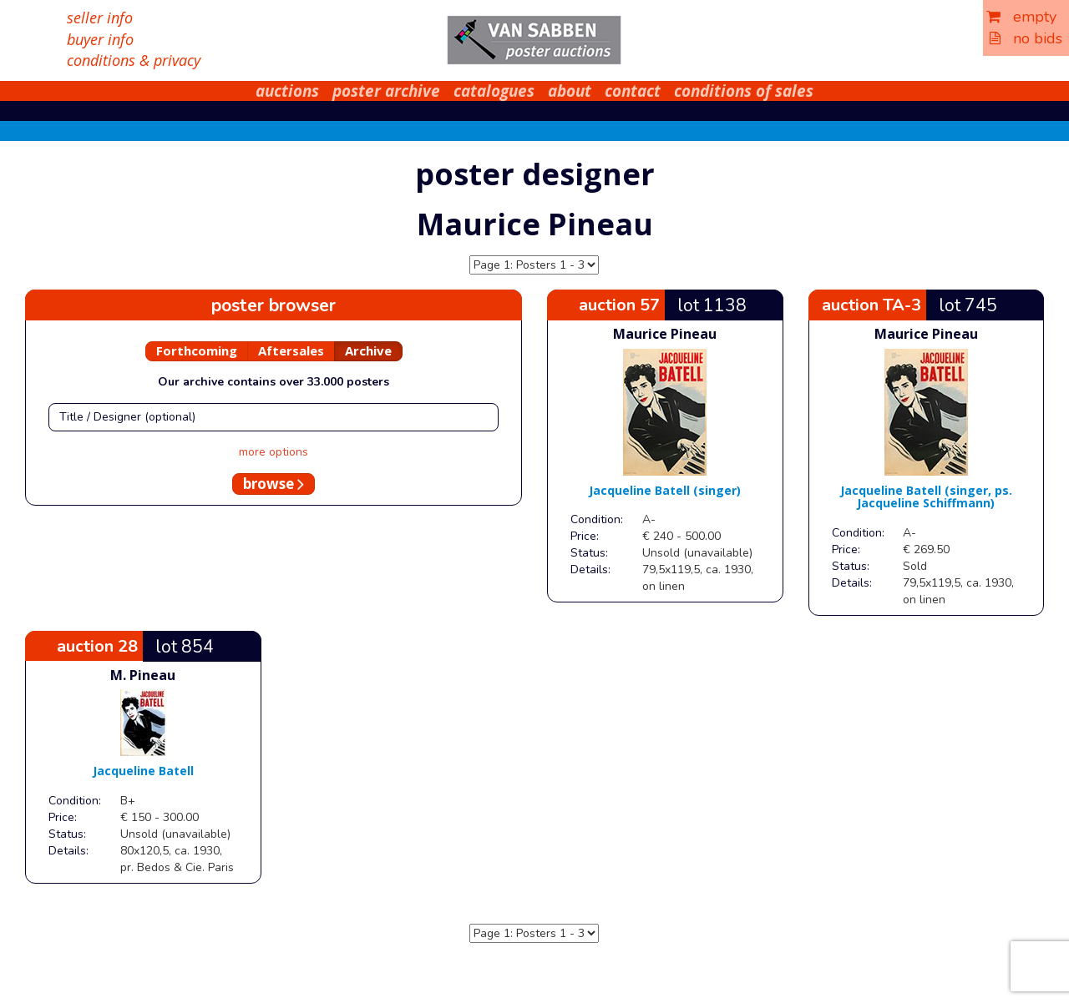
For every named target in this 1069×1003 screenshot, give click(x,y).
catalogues (493, 91)
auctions (287, 91)
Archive (368, 350)
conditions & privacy (133, 60)
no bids (1026, 38)
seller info (100, 18)
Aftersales (291, 350)
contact (633, 91)
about (569, 91)
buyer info (100, 39)
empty (1021, 17)
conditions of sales (743, 91)
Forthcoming (196, 350)
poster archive (386, 91)
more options (273, 452)
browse (273, 483)
